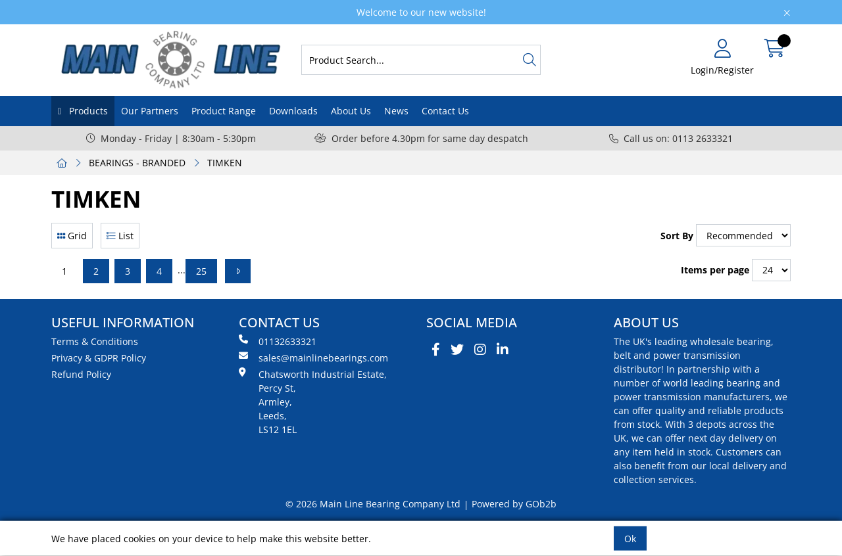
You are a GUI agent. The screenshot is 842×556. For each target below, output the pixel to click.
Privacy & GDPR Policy (98, 358)
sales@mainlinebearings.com (313, 357)
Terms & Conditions (94, 341)
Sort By (676, 235)
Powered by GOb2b (514, 504)
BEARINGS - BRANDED (137, 162)
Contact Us (445, 110)
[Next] (238, 271)
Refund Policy (81, 374)
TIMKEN (224, 162)
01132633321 (277, 341)
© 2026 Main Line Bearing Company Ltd (372, 504)
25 (201, 271)
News (396, 110)
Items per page (715, 270)
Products (87, 110)
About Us (351, 110)
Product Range (223, 110)
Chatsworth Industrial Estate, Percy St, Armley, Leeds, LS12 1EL (313, 401)
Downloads (293, 110)
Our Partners (149, 110)
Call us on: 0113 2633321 (671, 138)
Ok (630, 538)
